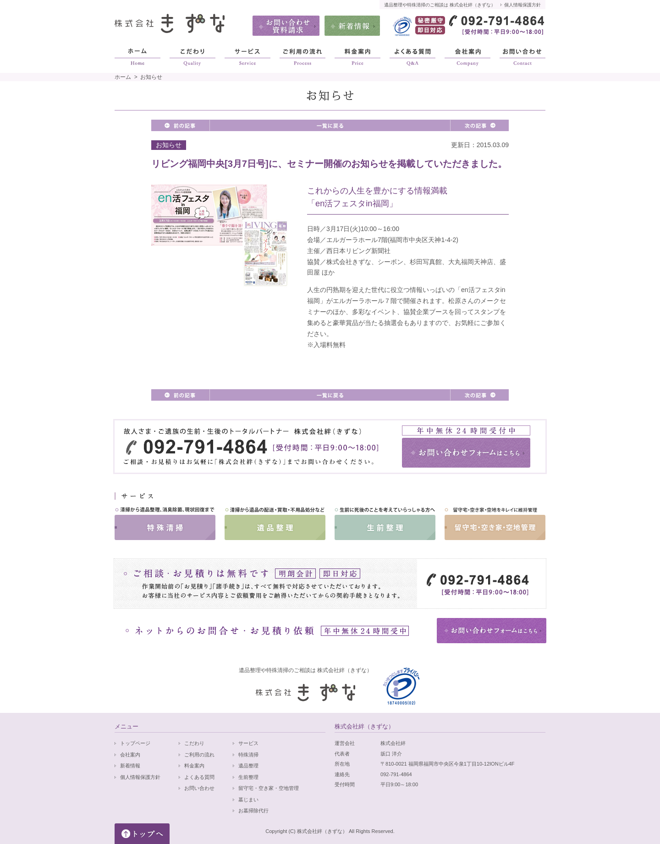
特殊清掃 (248, 754)
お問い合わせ (199, 788)
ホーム (123, 77)
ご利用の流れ (199, 754)
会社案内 (130, 754)
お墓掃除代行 (253, 810)
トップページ (135, 743)
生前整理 (248, 777)
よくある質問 (199, 777)
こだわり (194, 743)
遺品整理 (248, 765)
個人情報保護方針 (522, 4)
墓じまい (248, 799)
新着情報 (130, 765)
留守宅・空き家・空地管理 (268, 788)
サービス (248, 743)
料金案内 (194, 765)
